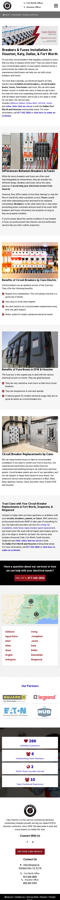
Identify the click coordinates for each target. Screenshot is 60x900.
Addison (14, 103)
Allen (8, 645)
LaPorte (41, 103)
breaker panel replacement (42, 528)
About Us (8, 897)
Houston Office (32, 7)
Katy (33, 645)
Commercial (16, 15)
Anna (8, 650)
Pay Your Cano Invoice (30, 852)
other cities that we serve (19, 106)
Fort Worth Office (33, 3)
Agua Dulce (11, 636)
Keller (34, 650)
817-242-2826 (24, 112)
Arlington (10, 659)
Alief (34, 103)
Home (6, 15)
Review (43, 897)
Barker (22, 103)
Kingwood (36, 659)
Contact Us (20, 897)
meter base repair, (21, 528)
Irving (34, 631)
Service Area (32, 897)
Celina (29, 103)
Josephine (37, 636)
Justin (49, 103)
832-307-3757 (30, 883)
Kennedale (37, 654)
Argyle (9, 654)
